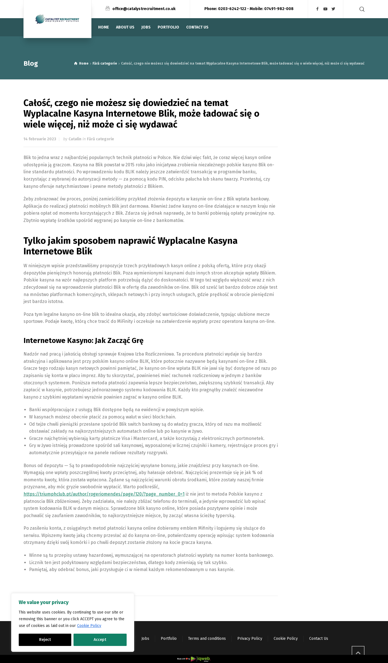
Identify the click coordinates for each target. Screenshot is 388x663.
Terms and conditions (207, 638)
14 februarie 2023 (39, 139)
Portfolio (169, 638)
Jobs (145, 638)
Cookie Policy (89, 625)
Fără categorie (100, 139)
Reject (45, 639)
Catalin (74, 139)
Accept (100, 639)
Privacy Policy (249, 638)
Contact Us (318, 638)
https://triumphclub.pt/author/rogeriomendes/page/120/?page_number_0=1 (103, 494)
